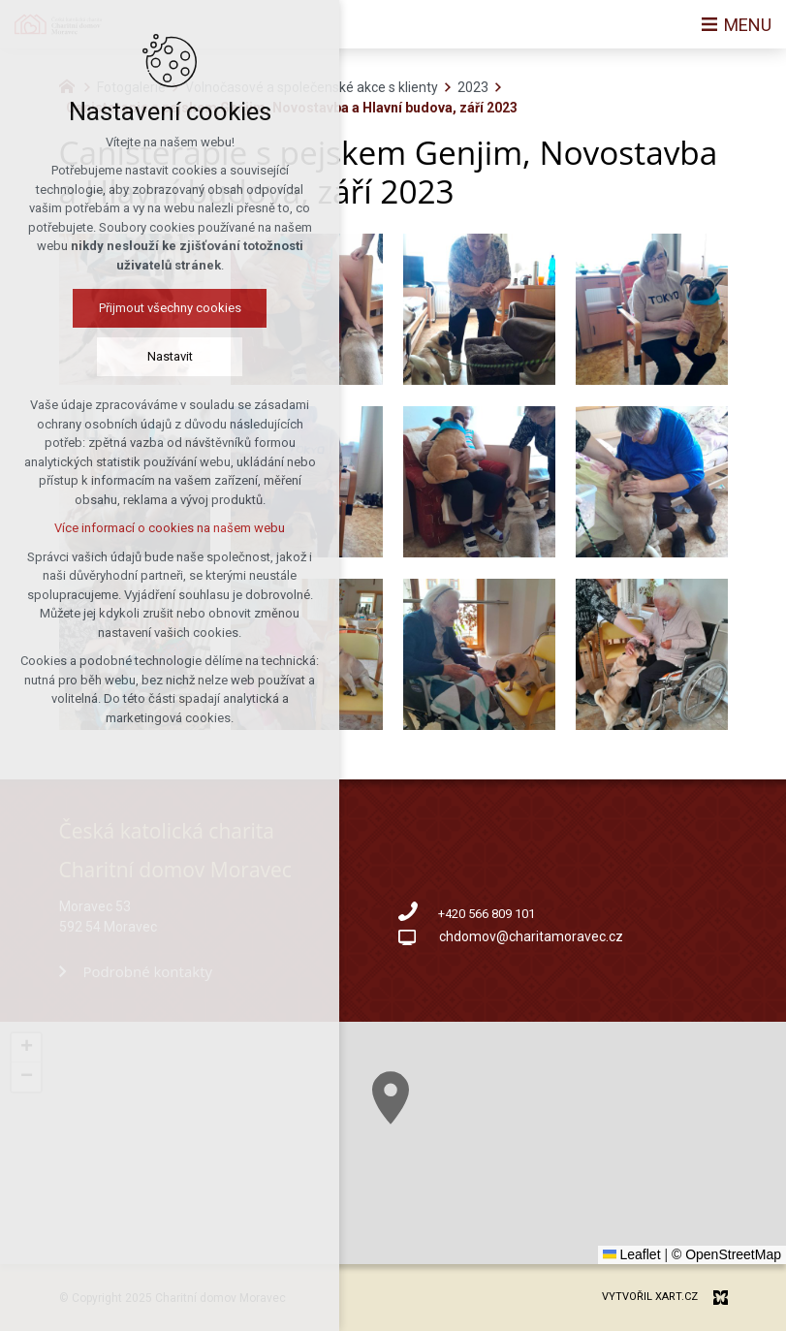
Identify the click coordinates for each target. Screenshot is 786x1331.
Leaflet (632, 1254)
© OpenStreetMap (726, 1254)
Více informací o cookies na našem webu (143, 528)
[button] (454, 1134)
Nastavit (144, 356)
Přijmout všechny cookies (144, 308)
